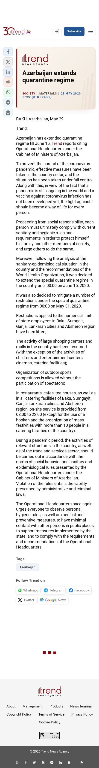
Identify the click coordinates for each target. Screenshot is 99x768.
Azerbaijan (27, 567)
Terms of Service (51, 714)
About (11, 706)
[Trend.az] (17, 31)
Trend (57, 143)
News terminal (81, 706)
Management (33, 706)
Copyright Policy (19, 714)
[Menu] (91, 31)
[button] (8, 51)
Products (56, 706)
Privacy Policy (82, 714)
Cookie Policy (49, 722)
